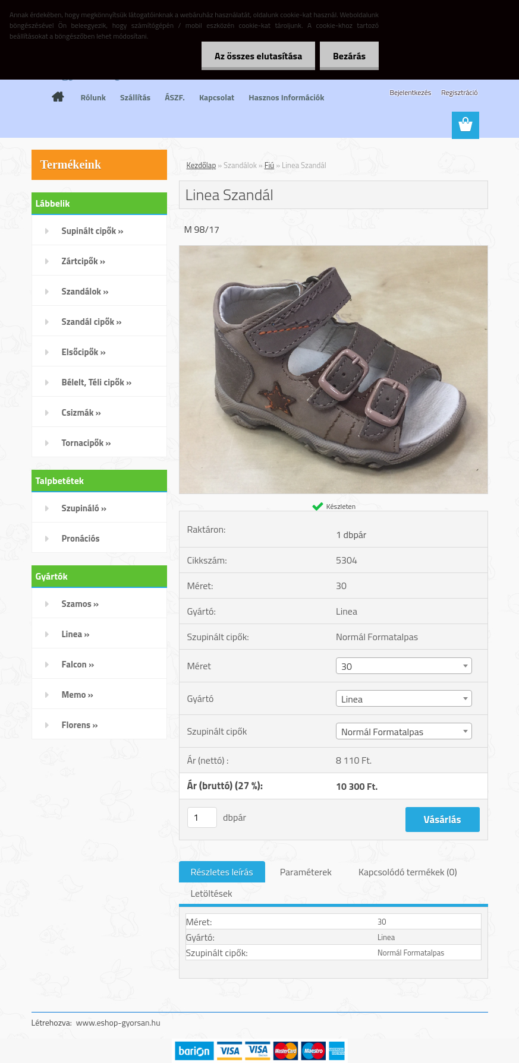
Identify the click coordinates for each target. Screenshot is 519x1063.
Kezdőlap (201, 165)
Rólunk (93, 97)
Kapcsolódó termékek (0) (407, 872)
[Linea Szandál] (333, 250)
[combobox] (404, 665)
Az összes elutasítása (253, 56)
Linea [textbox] (352, 699)
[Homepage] (58, 96)
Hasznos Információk (286, 97)
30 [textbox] (346, 666)
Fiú (270, 165)
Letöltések (211, 893)
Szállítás (135, 97)
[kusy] (202, 817)
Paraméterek (306, 872)
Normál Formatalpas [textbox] (382, 732)
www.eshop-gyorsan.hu (118, 1022)
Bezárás (347, 56)
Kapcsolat (216, 97)
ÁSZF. (175, 97)
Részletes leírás (222, 872)
